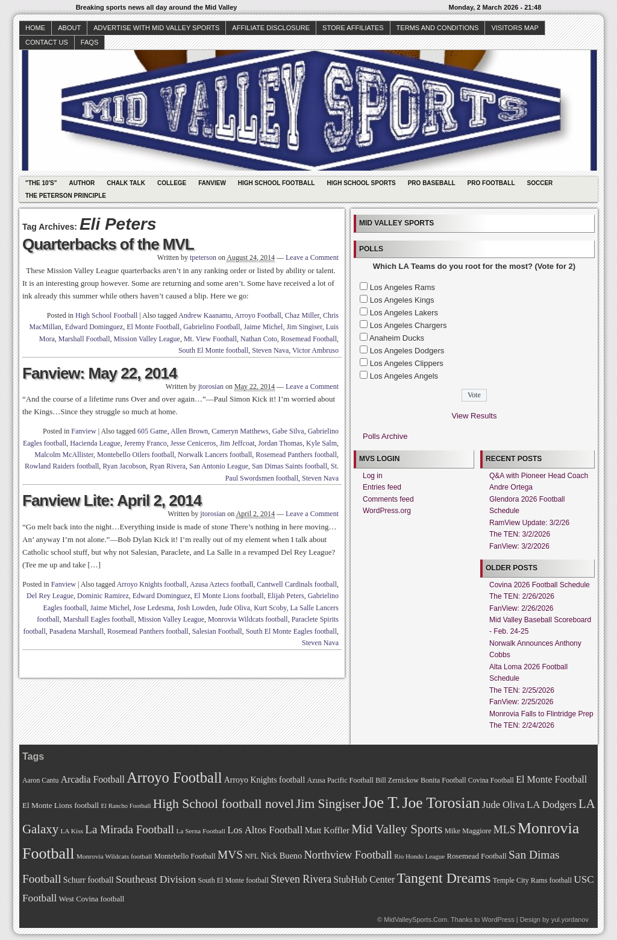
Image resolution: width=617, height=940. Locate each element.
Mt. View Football (210, 339)
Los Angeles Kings (402, 299)
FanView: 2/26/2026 (521, 608)
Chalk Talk (126, 183)
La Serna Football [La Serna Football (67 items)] (200, 830)
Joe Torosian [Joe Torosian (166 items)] (441, 803)
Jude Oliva (235, 608)
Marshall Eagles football (98, 619)
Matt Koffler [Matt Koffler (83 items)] (327, 830)
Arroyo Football (257, 315)
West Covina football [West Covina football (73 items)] (92, 899)
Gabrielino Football (211, 327)
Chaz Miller (302, 315)
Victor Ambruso (315, 350)
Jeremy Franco (145, 443)
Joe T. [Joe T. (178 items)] (382, 802)
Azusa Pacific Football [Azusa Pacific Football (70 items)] (340, 780)
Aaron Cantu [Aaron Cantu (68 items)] (40, 780)
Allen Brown (189, 431)
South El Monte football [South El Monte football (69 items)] (233, 880)
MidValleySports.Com (415, 919)
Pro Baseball (432, 183)
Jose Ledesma (153, 608)
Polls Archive (385, 436)
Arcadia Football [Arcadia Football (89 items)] (93, 779)
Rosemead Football (309, 339)
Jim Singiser (304, 327)
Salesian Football (217, 631)
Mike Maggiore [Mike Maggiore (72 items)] (468, 831)
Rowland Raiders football (62, 466)
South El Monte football (213, 350)
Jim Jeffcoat (236, 443)
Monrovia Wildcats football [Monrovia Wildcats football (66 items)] (114, 856)
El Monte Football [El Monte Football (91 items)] (551, 779)
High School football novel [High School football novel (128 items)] (223, 803)
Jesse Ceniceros (193, 443)
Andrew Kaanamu (204, 315)
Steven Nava (270, 350)
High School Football (276, 183)
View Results (474, 415)
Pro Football (491, 183)
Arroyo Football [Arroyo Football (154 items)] (174, 777)
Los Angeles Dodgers (407, 350)
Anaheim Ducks (396, 337)
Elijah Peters (286, 595)
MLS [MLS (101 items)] (504, 830)
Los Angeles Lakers (404, 312)
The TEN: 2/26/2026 (521, 596)
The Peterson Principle (65, 195)
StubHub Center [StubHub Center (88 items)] (364, 879)
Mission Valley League (147, 339)
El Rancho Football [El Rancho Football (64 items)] (126, 806)
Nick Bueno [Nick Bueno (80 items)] (281, 855)
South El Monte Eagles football (291, 631)
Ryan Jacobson (124, 466)
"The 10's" (41, 183)
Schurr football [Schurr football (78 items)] (88, 880)
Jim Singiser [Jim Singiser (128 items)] (328, 803)
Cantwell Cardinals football (297, 584)
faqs (89, 42)
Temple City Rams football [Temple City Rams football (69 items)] (532, 880)
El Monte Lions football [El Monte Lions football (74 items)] (60, 805)
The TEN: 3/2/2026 (519, 534)
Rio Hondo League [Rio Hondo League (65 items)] (419, 856)
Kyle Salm (321, 443)
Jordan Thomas (280, 443)
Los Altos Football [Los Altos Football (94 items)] (264, 830)
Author (82, 183)
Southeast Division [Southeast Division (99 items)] (156, 879)
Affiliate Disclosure (271, 27)
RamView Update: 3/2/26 (529, 523)
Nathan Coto (258, 339)
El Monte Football (153, 327)
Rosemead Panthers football (296, 454)
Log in (373, 476)
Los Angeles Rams (402, 287)
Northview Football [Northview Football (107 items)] (348, 854)
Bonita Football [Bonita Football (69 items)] (443, 780)
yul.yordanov (570, 919)
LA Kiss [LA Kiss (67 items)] (71, 830)
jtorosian (211, 386)
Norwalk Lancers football (215, 454)
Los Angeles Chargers (408, 325)
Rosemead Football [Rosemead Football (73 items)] (476, 856)
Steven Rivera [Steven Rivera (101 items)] (301, 879)
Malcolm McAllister (63, 454)
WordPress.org (387, 510)
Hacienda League (95, 443)
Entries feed (382, 487)
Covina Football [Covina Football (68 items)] (491, 780)
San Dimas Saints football (289, 466)
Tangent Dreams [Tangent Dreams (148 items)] (444, 878)
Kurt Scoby (270, 608)
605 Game (152, 431)
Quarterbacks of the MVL (108, 244)
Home (35, 27)
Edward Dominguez (94, 327)
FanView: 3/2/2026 (519, 546)
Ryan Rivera (167, 466)
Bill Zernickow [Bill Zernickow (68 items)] (396, 780)
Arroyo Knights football (152, 584)
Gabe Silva (288, 431)
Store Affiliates (353, 27)
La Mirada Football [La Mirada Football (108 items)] (129, 829)
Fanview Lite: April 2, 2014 (111, 500)
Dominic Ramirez (103, 595)
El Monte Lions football (229, 595)
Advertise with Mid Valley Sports (156, 27)
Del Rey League (50, 595)
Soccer (540, 183)
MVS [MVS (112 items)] (230, 854)
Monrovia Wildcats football (248, 619)
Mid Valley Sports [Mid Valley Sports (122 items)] (396, 829)
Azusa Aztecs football (221, 584)
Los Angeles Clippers (406, 363)
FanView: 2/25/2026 (521, 702)
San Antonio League (218, 466)
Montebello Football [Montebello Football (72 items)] (185, 856)
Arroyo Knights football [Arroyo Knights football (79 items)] (264, 779)
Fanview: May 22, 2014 (99, 373)
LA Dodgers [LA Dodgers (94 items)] (552, 804)
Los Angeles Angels (404, 375)
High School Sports (361, 183)
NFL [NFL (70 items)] (251, 856)
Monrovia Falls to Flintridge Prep (541, 714)
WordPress (497, 919)
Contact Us (46, 42)
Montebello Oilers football (135, 454)
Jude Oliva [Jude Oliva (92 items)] (503, 804)
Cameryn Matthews (239, 431)
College (171, 183)
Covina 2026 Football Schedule (539, 585)
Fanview (212, 183)
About (69, 27)
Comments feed (388, 499)
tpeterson (203, 257)
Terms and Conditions (437, 27)
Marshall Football (84, 339)
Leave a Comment (312, 257)
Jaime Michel (263, 327)
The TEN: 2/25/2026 (521, 690)
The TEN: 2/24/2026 (521, 725)
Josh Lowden (196, 608)
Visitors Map (514, 27)
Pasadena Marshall (76, 631)
